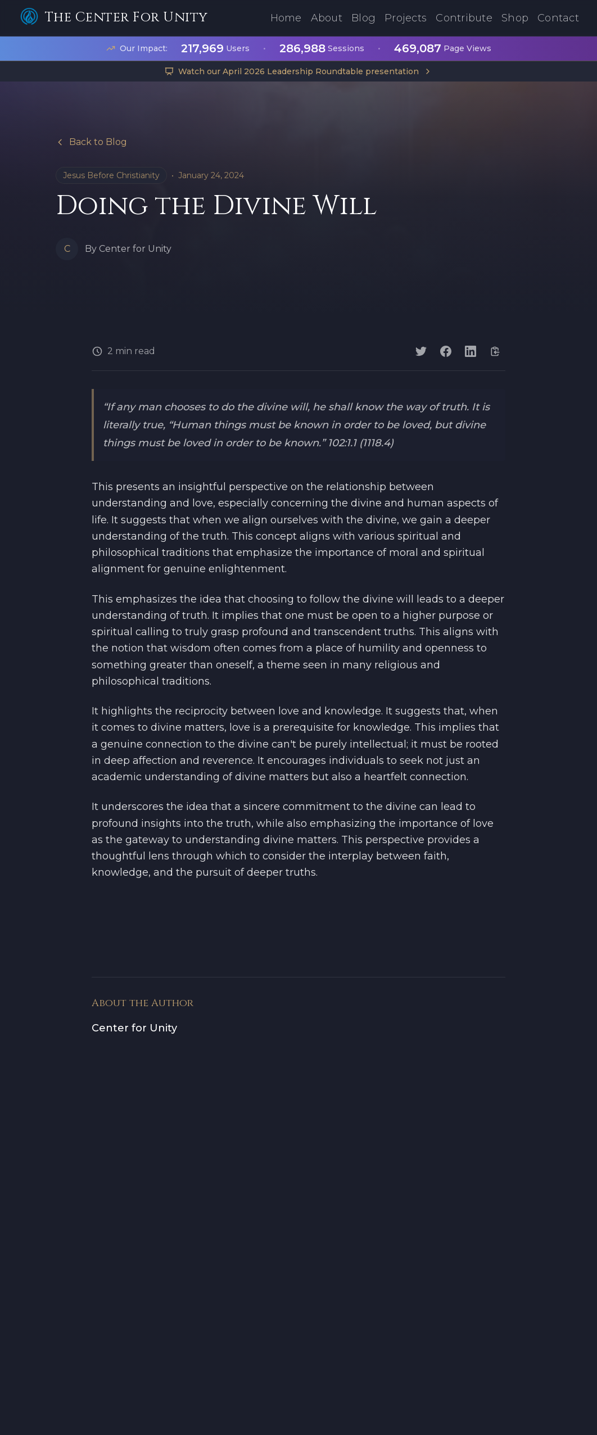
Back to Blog (91, 142)
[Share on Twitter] (421, 351)
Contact (558, 18)
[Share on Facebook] (446, 351)
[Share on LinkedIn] (470, 351)
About (326, 18)
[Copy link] (495, 351)
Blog (363, 18)
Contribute (464, 18)
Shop (514, 18)
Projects (406, 18)
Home (286, 18)
